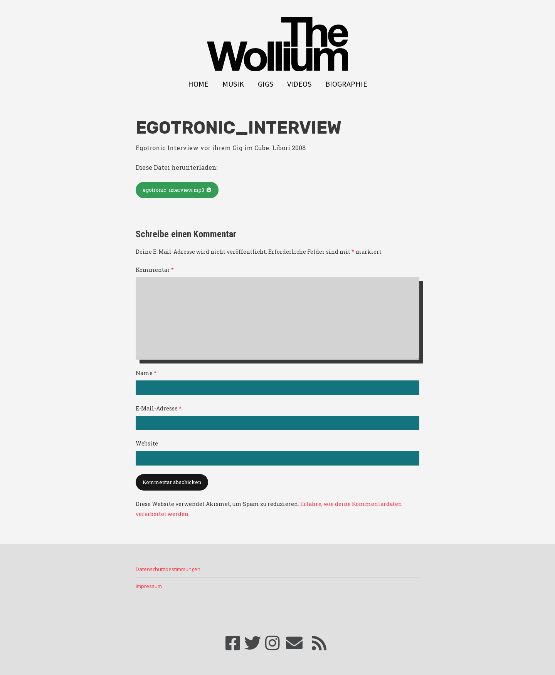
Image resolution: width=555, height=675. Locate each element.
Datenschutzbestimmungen (168, 569)
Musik (233, 84)
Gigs (265, 84)
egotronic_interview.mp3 (173, 189)
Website (147, 443)
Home (198, 84)
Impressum (149, 586)
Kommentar (155, 269)
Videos (299, 84)
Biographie (346, 84)
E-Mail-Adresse (159, 408)
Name (146, 373)
